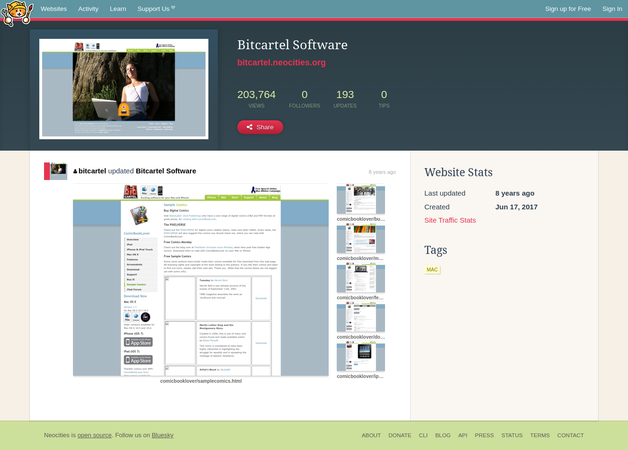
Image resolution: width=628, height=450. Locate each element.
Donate (399, 435)
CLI (423, 435)
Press (484, 435)
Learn (118, 8)
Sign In (612, 8)
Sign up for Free (568, 8)
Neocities (57, 435)
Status (512, 435)
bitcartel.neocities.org (281, 62)
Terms (540, 435)
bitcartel (89, 171)
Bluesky (162, 435)
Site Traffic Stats (450, 220)
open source (95, 435)
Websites (54, 8)
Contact (570, 435)
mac (432, 269)
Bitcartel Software (166, 171)
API (462, 435)
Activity (88, 8)
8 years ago (382, 172)
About (371, 435)
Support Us (156, 9)
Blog (443, 435)
